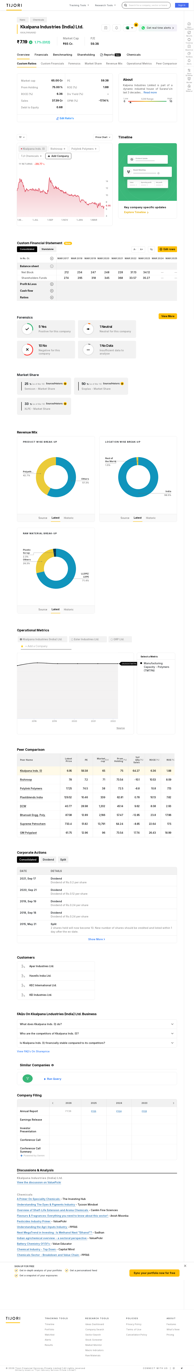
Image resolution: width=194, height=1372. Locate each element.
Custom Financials (52, 63)
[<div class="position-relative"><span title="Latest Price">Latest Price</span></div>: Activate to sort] (68, 759)
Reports (109, 54)
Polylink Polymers (31, 788)
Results (49, 1345)
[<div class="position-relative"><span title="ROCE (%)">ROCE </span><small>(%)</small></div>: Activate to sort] (153, 759)
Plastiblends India (31, 797)
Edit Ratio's (65, 118)
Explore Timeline (136, 212)
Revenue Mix (114, 63)
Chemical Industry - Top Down (36, 1249)
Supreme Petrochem (32, 823)
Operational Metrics (139, 63)
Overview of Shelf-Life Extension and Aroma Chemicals (53, 1210)
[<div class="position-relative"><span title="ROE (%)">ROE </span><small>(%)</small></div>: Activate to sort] (168, 759)
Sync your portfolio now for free (154, 1272)
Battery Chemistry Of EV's (34, 1243)
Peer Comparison (167, 63)
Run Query (54, 1079)
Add (58, 156)
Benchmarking (62, 54)
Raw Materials (93, 1355)
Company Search (94, 1329)
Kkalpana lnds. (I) (31, 770)
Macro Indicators (94, 1350)
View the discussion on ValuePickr (39, 1182)
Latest (56, 517)
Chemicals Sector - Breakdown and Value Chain (48, 1254)
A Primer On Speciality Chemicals (38, 1198)
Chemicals (134, 54)
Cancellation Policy (136, 1334)
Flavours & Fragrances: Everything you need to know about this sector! (62, 1215)
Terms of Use (133, 1329)
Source (42, 517)
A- (135, 249)
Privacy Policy (133, 1324)
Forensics (74, 63)
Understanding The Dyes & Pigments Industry (46, 1204)
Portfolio (49, 1329)
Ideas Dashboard (94, 1324)
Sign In (181, 5)
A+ (141, 249)
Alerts (48, 1339)
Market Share (93, 63)
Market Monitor (93, 1345)
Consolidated (27, 249)
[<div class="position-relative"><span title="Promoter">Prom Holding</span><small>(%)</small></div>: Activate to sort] (119, 759)
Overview (23, 54)
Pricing (170, 1334)
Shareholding (86, 54)
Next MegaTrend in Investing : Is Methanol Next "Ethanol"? (55, 1232)
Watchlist (50, 1334)
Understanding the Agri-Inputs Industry (42, 1226)
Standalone (48, 249)
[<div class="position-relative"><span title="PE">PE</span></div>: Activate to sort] (85, 759)
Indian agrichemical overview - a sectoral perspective (52, 1238)
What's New (173, 1329)
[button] (26, 760)
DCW (23, 806)
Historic (68, 517)
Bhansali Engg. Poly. (32, 814)
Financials (41, 54)
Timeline (50, 1324)
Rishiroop (26, 779)
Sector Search (93, 1334)
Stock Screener (93, 1339)
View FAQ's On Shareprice (33, 1051)
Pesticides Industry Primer (34, 1221)
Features (171, 1324)
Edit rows (167, 249)
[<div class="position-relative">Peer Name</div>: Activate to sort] (38, 759)
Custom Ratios (26, 63)
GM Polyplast (28, 832)
